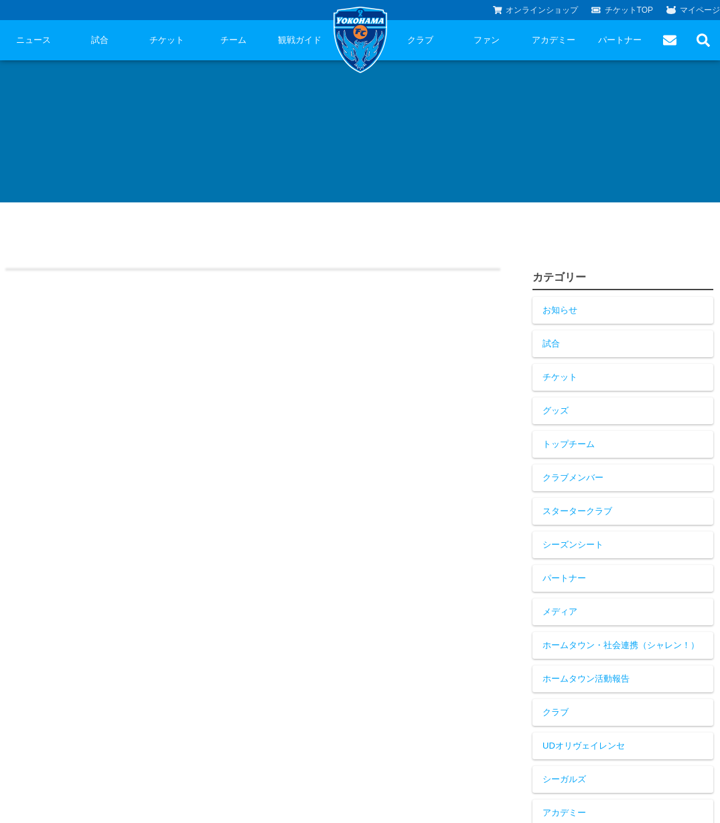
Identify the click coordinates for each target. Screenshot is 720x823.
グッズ (556, 410)
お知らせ (560, 310)
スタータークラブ (577, 511)
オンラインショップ (536, 10)
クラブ (420, 40)
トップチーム (569, 444)
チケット (166, 40)
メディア (560, 612)
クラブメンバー (573, 477)
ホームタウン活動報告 (586, 679)
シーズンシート (573, 545)
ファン (487, 40)
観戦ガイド (299, 40)
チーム (233, 40)
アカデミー (553, 40)
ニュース (33, 40)
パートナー (620, 40)
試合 (100, 40)
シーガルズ (564, 779)
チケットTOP (622, 10)
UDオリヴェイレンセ (584, 746)
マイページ (693, 10)
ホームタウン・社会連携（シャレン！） (621, 645)
